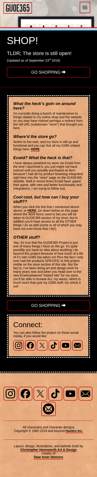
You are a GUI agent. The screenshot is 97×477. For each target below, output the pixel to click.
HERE (35, 149)
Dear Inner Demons (48, 457)
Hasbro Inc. (74, 431)
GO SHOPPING (48, 72)
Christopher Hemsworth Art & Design (48, 450)
